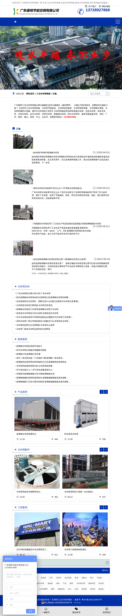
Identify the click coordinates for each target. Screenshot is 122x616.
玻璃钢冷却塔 (53, 273)
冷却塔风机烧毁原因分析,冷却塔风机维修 (34, 366)
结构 (58, 583)
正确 (61, 273)
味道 (76, 578)
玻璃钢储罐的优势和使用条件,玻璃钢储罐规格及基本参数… (42, 378)
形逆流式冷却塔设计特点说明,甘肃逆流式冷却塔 (37, 313)
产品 (64, 583)
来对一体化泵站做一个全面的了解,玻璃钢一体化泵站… (40, 358)
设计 (69, 589)
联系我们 (107, 610)
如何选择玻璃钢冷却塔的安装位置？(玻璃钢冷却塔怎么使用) (59, 259)
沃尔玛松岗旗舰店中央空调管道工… (32, 549)
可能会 (99, 578)
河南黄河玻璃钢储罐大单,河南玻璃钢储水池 (35, 374)
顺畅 (66, 273)
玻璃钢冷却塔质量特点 (26, 434)
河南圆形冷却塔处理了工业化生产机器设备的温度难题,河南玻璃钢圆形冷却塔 (67, 223)
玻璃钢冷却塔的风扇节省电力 (29, 346)
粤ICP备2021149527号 (92, 599)
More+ (105, 570)
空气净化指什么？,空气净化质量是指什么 (34, 370)
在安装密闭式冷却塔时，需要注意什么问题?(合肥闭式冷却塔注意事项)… (48, 301)
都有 (71, 583)
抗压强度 (68, 578)
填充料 (92, 589)
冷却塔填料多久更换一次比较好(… (79, 492)
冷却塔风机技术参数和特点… (29, 492)
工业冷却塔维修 (37, 12)
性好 (91, 578)
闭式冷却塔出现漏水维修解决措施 (31, 350)
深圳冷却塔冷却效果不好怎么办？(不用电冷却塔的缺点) (57, 188)
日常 (51, 578)
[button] (106, 392)
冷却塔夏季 (43, 589)
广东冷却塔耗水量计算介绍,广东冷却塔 (33, 293)
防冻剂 (101, 583)
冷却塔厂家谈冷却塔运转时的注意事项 (33, 329)
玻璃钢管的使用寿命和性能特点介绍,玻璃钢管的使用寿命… (42, 362)
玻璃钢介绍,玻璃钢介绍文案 (28, 354)
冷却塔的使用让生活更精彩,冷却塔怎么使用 (35, 325)
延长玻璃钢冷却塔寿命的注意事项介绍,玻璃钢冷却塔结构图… (43, 297)
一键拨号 (46, 610)
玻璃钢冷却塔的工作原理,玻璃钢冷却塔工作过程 (37, 309)
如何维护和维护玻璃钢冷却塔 (46, 152)
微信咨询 (76, 610)
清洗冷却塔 (40, 583)
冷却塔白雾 (81, 583)
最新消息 (91, 583)
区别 (76, 589)
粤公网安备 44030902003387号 (56, 602)
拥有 (52, 589)
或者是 (43, 578)
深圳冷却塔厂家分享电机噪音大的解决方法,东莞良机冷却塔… (43, 321)
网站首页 (30, 94)
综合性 (58, 578)
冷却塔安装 (42, 273)
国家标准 (61, 589)
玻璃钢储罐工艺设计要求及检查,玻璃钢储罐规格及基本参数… (43, 382)
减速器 (50, 583)
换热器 (101, 589)
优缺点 (84, 578)
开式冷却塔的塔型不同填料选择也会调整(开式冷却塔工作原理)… (44, 317)
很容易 (84, 589)
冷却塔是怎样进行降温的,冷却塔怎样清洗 (34, 305)
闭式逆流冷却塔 (71, 434)
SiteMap (77, 602)
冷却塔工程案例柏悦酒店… (76, 549)
